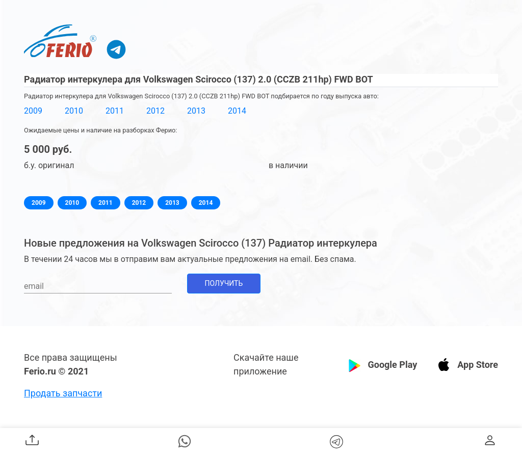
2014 (237, 111)
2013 (196, 111)
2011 (115, 111)
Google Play (392, 364)
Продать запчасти (63, 393)
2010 (74, 111)
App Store (477, 364)
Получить (224, 283)
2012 (155, 111)
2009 (33, 111)
